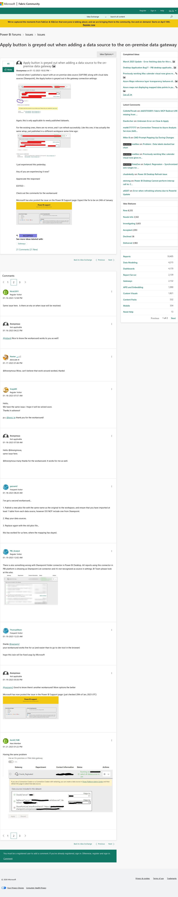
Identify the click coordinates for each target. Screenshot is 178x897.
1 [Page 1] (7, 282)
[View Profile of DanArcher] (128, 121)
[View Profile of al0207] (126, 190)
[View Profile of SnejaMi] (13, 388)
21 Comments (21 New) (27, 249)
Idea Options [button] (106, 54)
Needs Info (128, 217)
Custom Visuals (130, 293)
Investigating (129, 223)
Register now (89, 24)
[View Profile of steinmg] (127, 180)
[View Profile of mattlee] (135, 144)
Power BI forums (10, 34)
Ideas (69, 3)
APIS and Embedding (133, 287)
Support (117, 3)
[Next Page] (24, 282)
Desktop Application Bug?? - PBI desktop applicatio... (148, 67)
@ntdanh (7, 338)
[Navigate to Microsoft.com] (7, 3)
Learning (105, 3)
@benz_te (10, 417)
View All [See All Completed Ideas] (127, 94)
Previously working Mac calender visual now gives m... (149, 73)
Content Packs (130, 299)
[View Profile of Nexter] (13, 356)
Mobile (126, 305)
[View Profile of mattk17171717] (129, 127)
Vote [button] (9, 69)
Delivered (128, 243)
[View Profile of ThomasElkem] (16, 629)
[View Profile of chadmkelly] (128, 174)
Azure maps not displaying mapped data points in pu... (149, 87)
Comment (8, 858)
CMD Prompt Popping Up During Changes (154, 137)
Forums (46, 3)
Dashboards (128, 268)
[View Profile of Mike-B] (126, 137)
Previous (155, 318)
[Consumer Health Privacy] (36, 887)
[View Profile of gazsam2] (14, 486)
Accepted (28, 235)
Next (173, 318)
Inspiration (58, 3)
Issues (29, 34)
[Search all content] (141, 16)
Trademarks (172, 878)
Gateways (22, 243)
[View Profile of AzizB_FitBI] (14, 740)
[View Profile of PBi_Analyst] (15, 550)
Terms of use (158, 878)
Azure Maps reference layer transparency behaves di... (149, 81)
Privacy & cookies (143, 878)
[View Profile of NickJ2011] (14, 291)
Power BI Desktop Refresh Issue (152, 174)
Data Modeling (130, 262)
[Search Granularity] (96, 16)
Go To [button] (171, 10)
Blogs (94, 3)
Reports (126, 256)
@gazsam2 (14, 644)
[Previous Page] (2, 282)
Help (162, 10)
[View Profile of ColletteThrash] (130, 110)
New (125, 210)
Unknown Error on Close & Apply (153, 121)
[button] (44, 99)
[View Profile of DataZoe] (136, 164)
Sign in (153, 10)
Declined (127, 236)
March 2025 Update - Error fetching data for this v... (148, 61)
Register (143, 10)
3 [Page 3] (19, 282)
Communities (82, 3)
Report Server (129, 274)
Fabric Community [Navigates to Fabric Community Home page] (29, 3)
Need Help (128, 311)
